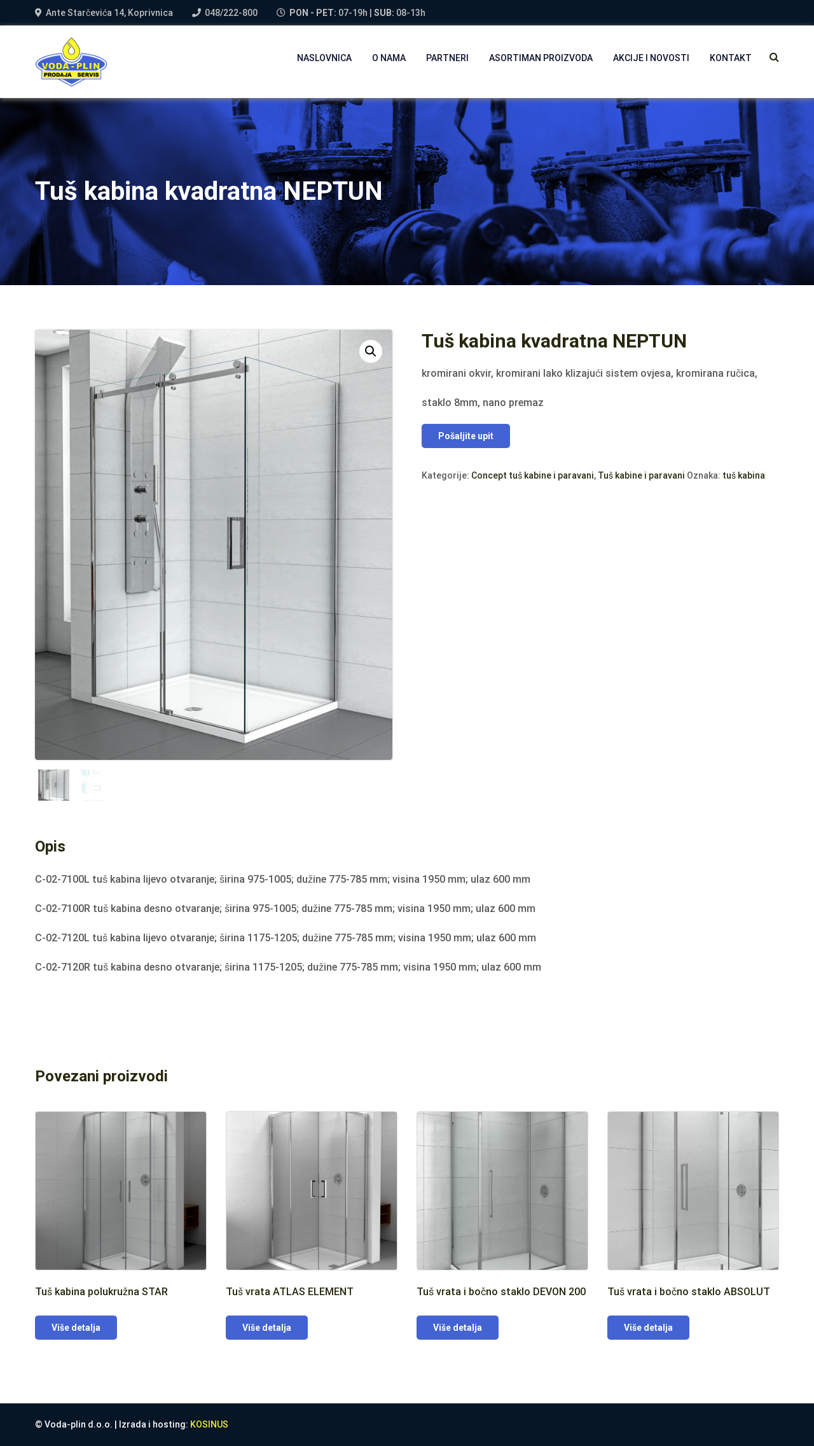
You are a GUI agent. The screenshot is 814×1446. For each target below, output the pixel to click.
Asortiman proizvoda (541, 58)
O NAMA (389, 58)
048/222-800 (231, 13)
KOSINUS (209, 1424)
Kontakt (731, 58)
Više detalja (76, 1328)
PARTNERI (447, 58)
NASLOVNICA (324, 58)
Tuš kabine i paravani (641, 475)
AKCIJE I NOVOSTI (651, 58)
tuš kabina (743, 475)
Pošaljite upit (465, 436)
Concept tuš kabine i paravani (532, 475)
